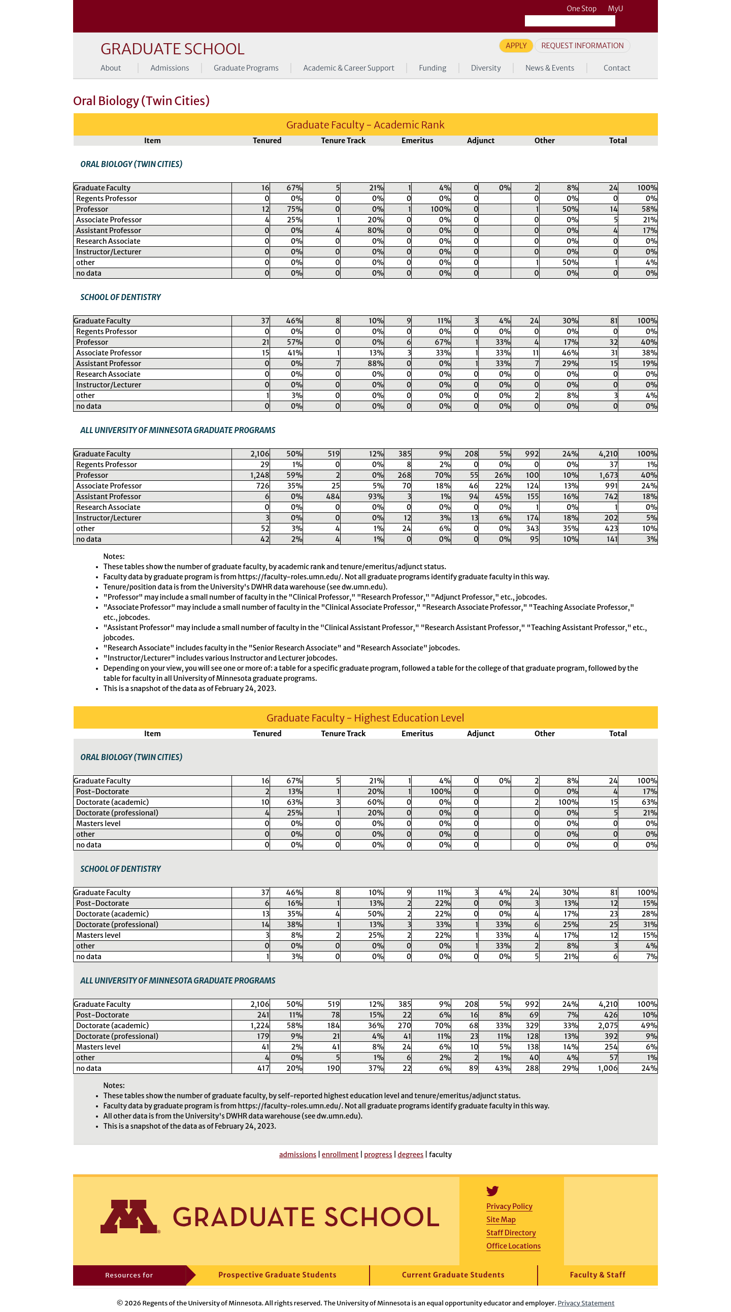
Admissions (169, 68)
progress (378, 1155)
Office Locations (513, 1246)
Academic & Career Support (349, 68)
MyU (619, 9)
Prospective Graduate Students (277, 1275)
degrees (410, 1155)
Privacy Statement (586, 1303)
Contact (617, 68)
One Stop (581, 9)
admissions (297, 1155)
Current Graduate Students (453, 1275)
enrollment (340, 1155)
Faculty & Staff (598, 1275)
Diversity (486, 68)
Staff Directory (511, 1232)
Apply (516, 45)
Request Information (582, 45)
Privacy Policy (509, 1206)
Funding (433, 68)
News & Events (549, 68)
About (111, 68)
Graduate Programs (246, 68)
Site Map (501, 1219)
